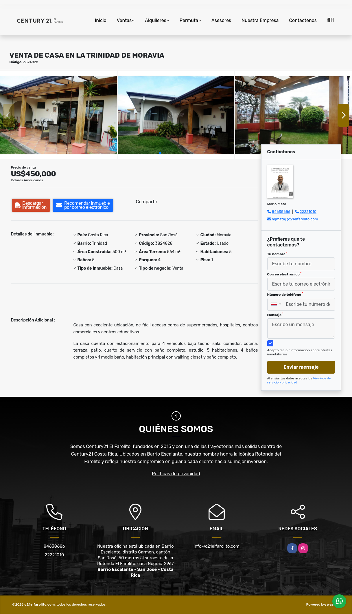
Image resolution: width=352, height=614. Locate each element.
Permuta (189, 20)
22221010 (308, 211)
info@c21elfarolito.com (216, 546)
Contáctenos (303, 20)
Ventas (124, 20)
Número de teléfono (285, 294)
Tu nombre (277, 253)
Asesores (221, 20)
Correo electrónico (284, 274)
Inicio (100, 20)
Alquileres (155, 20)
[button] (160, 153)
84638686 (281, 211)
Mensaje (275, 314)
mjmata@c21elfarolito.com (295, 219)
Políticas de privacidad (176, 473)
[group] (58, 115)
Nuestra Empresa (260, 20)
